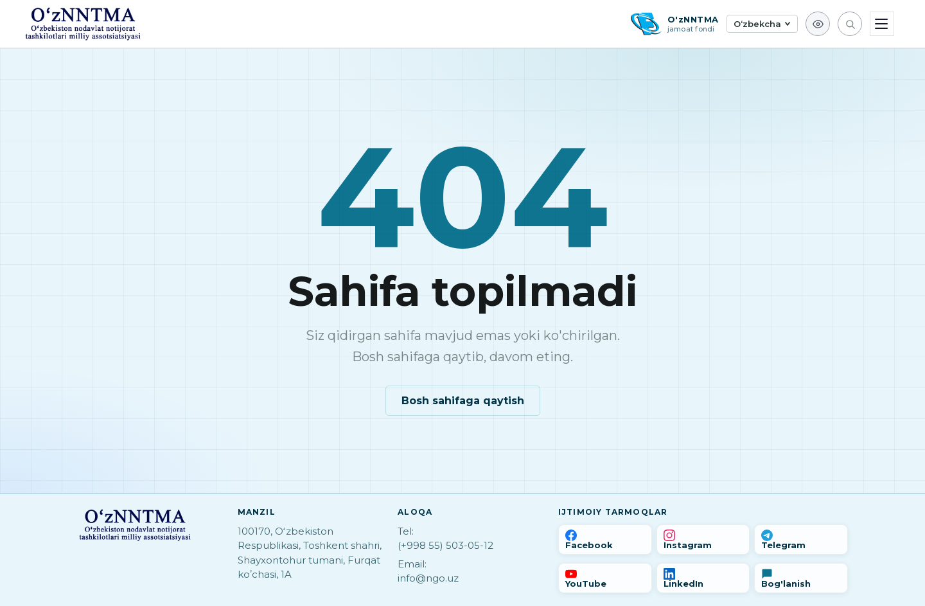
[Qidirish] (850, 24)
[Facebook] (605, 539)
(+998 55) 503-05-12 (445, 545)
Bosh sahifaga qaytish (462, 401)
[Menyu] (882, 24)
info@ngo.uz (428, 578)
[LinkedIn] (703, 578)
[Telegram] (801, 539)
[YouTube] (605, 578)
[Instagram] (703, 539)
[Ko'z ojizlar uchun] (818, 24)
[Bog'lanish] (801, 578)
